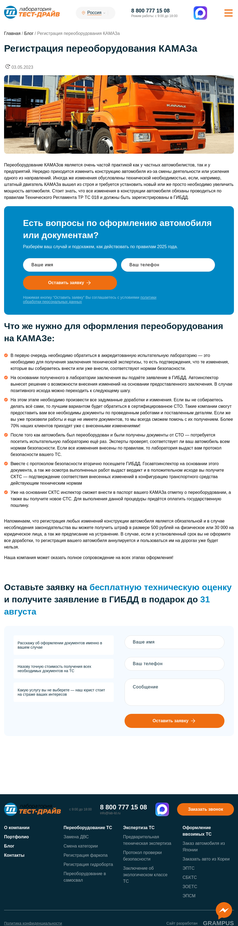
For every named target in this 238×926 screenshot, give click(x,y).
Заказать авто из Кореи (206, 859)
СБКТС (189, 877)
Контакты (14, 855)
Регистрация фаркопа (86, 855)
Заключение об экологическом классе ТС (145, 875)
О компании (17, 828)
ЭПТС (188, 868)
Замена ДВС (76, 837)
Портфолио (16, 837)
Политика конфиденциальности (33, 923)
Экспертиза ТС (139, 828)
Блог (9, 846)
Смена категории (81, 846)
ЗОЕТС (189, 887)
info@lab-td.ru (110, 813)
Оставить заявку (70, 283)
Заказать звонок (205, 809)
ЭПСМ (188, 896)
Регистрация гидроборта (88, 864)
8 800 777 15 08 (151, 11)
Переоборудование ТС (88, 828)
